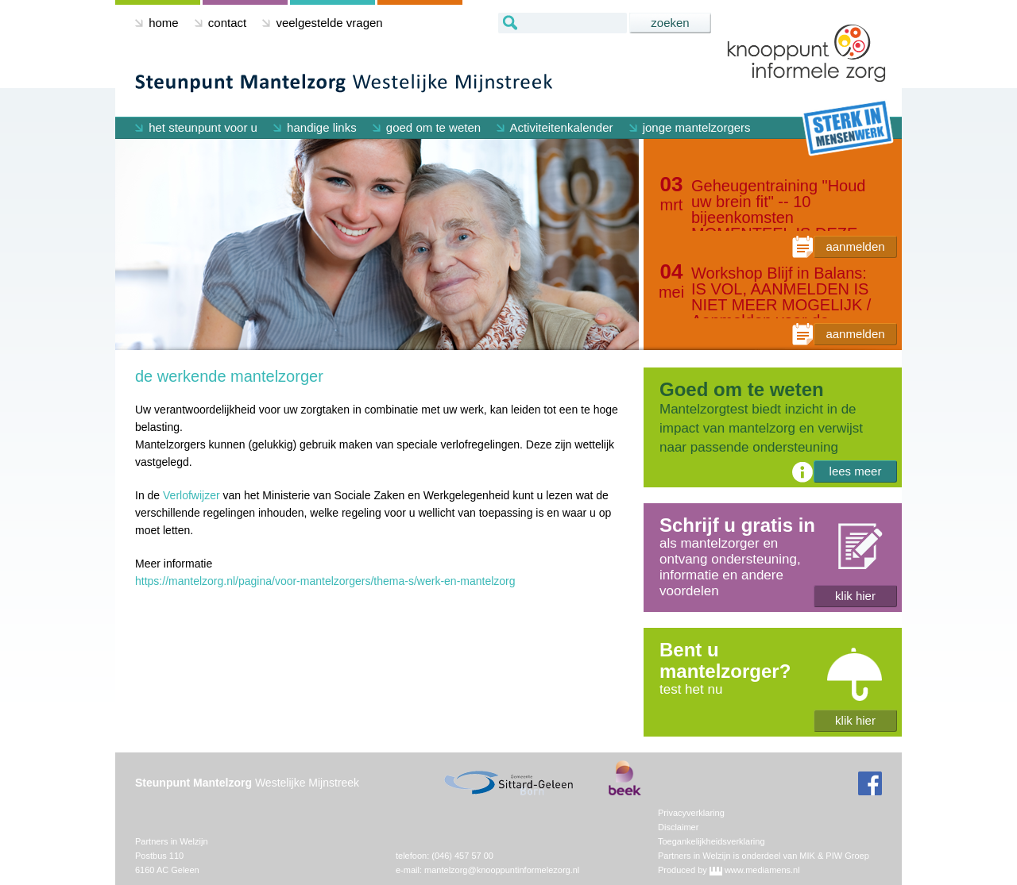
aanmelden (855, 246)
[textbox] (562, 23)
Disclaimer (678, 827)
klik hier (855, 595)
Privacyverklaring (691, 813)
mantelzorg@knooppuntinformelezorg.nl (501, 870)
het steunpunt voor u (196, 127)
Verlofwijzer (191, 495)
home (157, 22)
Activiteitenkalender (555, 127)
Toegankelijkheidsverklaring (711, 841)
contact (221, 22)
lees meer (855, 471)
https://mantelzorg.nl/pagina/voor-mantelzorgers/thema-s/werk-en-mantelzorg (325, 581)
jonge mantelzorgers (690, 127)
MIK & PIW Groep (833, 855)
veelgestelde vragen (322, 22)
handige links (315, 127)
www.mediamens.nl (762, 870)
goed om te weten (427, 127)
